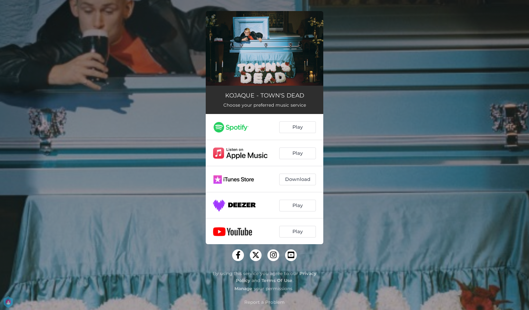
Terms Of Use (277, 280)
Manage (243, 288)
